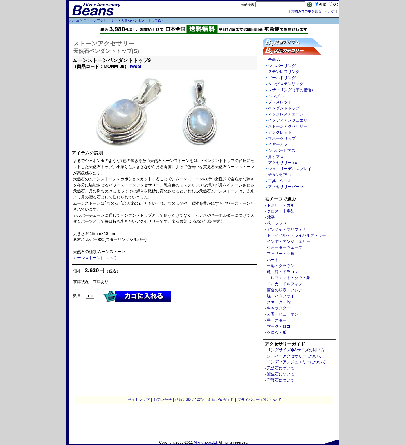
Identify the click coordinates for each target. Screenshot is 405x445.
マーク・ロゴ (279, 326)
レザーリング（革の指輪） (291, 90)
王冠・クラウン (280, 265)
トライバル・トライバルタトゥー (296, 235)
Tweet (135, 66)
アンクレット (280, 132)
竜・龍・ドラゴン (282, 272)
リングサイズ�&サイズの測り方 (296, 350)
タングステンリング (285, 83)
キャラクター (279, 308)
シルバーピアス (282, 150)
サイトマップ (139, 400)
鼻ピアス (276, 156)
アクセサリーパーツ (285, 186)
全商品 (274, 59)
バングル (276, 96)
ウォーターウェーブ (284, 247)
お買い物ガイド (221, 400)
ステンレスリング (284, 71)
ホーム (74, 20)
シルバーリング (282, 65)
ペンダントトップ (284, 108)
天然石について (280, 368)
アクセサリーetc (282, 162)
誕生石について (280, 374)
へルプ (330, 11)
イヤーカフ (278, 144)
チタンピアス (280, 174)
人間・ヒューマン (282, 314)
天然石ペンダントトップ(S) (142, 20)
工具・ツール (280, 181)
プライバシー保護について (259, 400)
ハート (273, 259)
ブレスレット (280, 102)
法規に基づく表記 (189, 400)
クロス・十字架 (280, 211)
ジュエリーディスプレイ (289, 168)
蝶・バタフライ (280, 296)
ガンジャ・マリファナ (286, 229)
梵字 (271, 217)
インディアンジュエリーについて (296, 362)
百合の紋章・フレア (284, 290)
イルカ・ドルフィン (284, 284)
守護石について (280, 380)
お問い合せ (162, 400)
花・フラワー (279, 223)
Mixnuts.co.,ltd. (206, 442)
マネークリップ (282, 138)
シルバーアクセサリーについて (294, 356)
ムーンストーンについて (94, 257)
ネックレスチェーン (285, 114)
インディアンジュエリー (289, 120)
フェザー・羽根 (280, 253)
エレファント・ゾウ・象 (288, 277)
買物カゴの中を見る (306, 11)
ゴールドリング (282, 78)
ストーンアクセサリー (100, 20)
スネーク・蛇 (279, 302)
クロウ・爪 (277, 332)
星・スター (277, 320)
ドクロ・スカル (280, 205)
